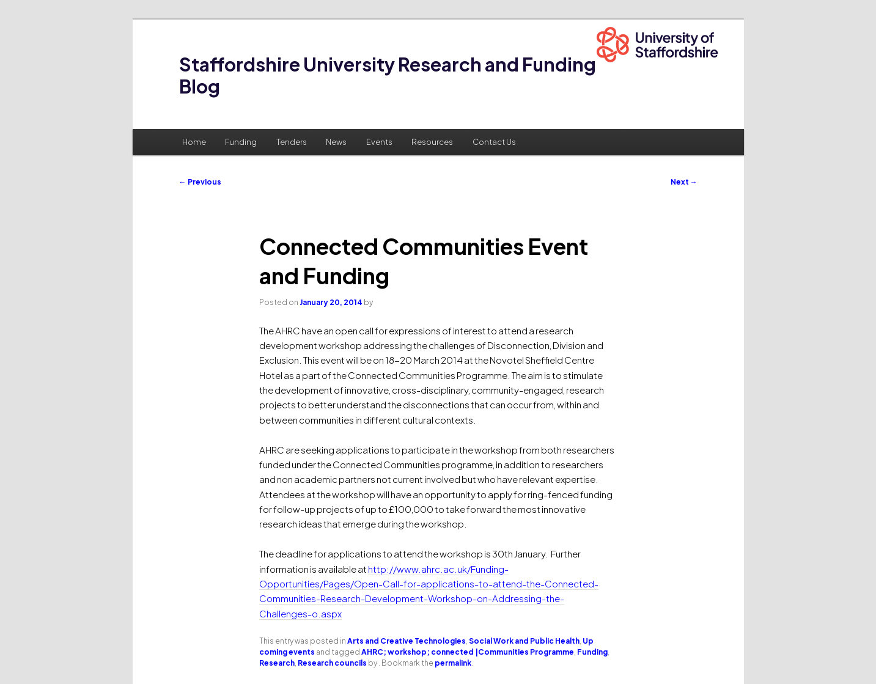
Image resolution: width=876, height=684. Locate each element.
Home (194, 142)
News (336, 142)
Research (277, 662)
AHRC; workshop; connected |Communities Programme (467, 651)
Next (684, 181)
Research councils (332, 662)
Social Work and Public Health (524, 640)
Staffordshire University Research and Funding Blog (387, 75)
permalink (453, 662)
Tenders (291, 142)
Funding (241, 142)
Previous (200, 181)
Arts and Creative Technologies (406, 640)
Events (379, 142)
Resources (432, 142)
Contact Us (494, 142)
